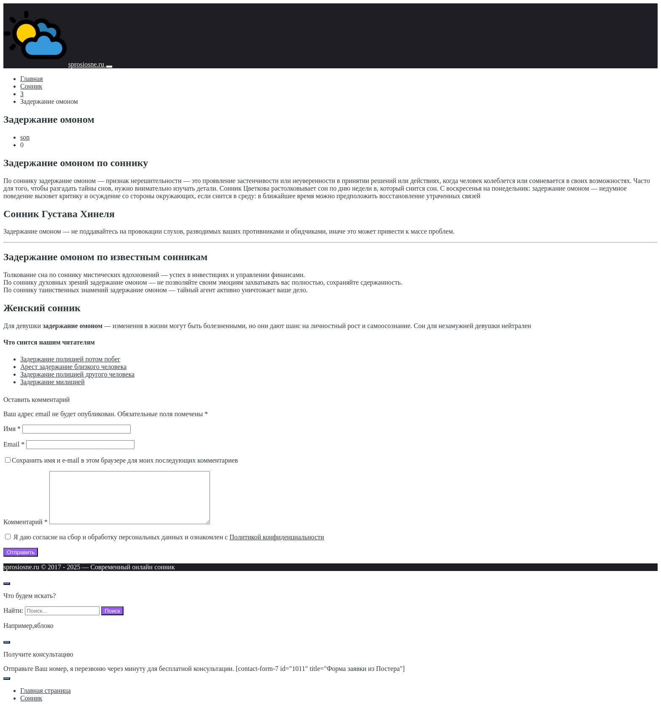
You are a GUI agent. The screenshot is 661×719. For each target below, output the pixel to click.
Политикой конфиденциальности (276, 547)
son (25, 137)
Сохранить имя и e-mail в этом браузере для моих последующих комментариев (125, 460)
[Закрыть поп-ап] (6, 652)
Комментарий (25, 532)
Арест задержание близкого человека (73, 366)
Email (13, 444)
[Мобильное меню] (109, 66)
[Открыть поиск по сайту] (6, 593)
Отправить (21, 562)
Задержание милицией (52, 381)
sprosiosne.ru (87, 64)
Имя (12, 428)
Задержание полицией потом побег (70, 359)
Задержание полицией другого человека (77, 374)
